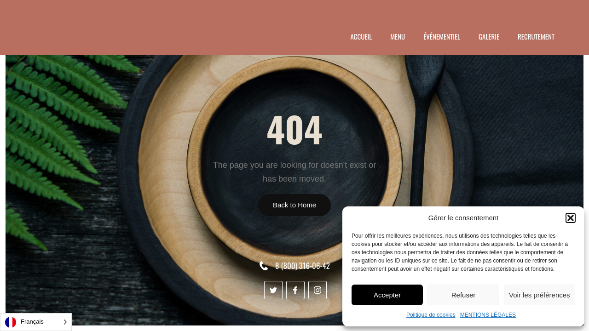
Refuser (463, 295)
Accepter (387, 295)
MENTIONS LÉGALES (488, 315)
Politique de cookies (431, 315)
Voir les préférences (539, 295)
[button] (570, 218)
